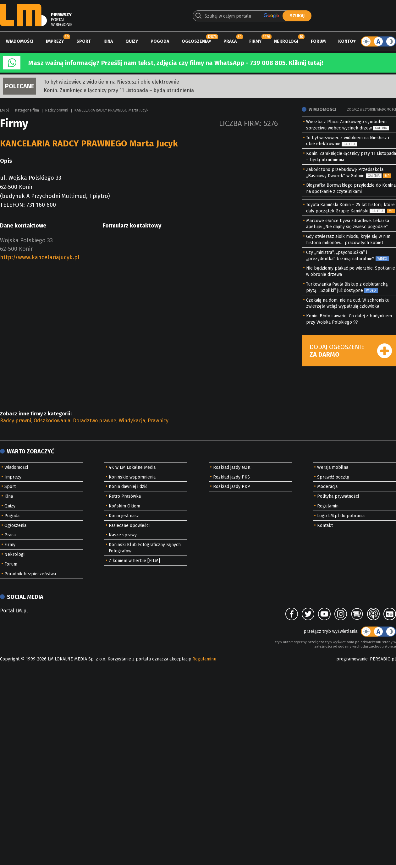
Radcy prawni (56, 110)
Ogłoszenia (195, 41)
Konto (345, 41)
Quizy (131, 41)
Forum (318, 41)
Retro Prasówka (125, 496)
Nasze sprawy (123, 535)
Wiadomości (19, 41)
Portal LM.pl (14, 611)
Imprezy (55, 41)
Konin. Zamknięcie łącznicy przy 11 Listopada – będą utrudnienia (119, 90)
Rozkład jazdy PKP (231, 486)
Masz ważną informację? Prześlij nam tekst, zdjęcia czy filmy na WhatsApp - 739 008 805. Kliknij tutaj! (175, 63)
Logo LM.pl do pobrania (341, 515)
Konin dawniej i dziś (128, 486)
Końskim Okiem (124, 506)
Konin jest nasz (124, 515)
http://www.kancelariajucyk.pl (40, 257)
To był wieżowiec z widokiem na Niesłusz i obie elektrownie (111, 82)
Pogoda (160, 41)
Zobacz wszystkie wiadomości (371, 110)
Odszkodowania (52, 421)
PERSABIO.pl (383, 659)
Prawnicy (158, 421)
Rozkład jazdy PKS (231, 477)
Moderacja (327, 486)
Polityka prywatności (338, 496)
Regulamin (327, 506)
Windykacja (132, 421)
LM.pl (4, 110)
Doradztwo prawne (94, 421)
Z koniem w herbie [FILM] (134, 560)
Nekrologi (286, 41)
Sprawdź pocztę (333, 477)
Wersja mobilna (332, 467)
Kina (108, 41)
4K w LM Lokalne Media (132, 467)
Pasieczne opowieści (129, 525)
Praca (230, 41)
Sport (83, 41)
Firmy (255, 41)
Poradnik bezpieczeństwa (30, 574)
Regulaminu (204, 659)
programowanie (352, 659)
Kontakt (325, 525)
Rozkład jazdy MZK (231, 467)
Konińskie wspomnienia (132, 477)
